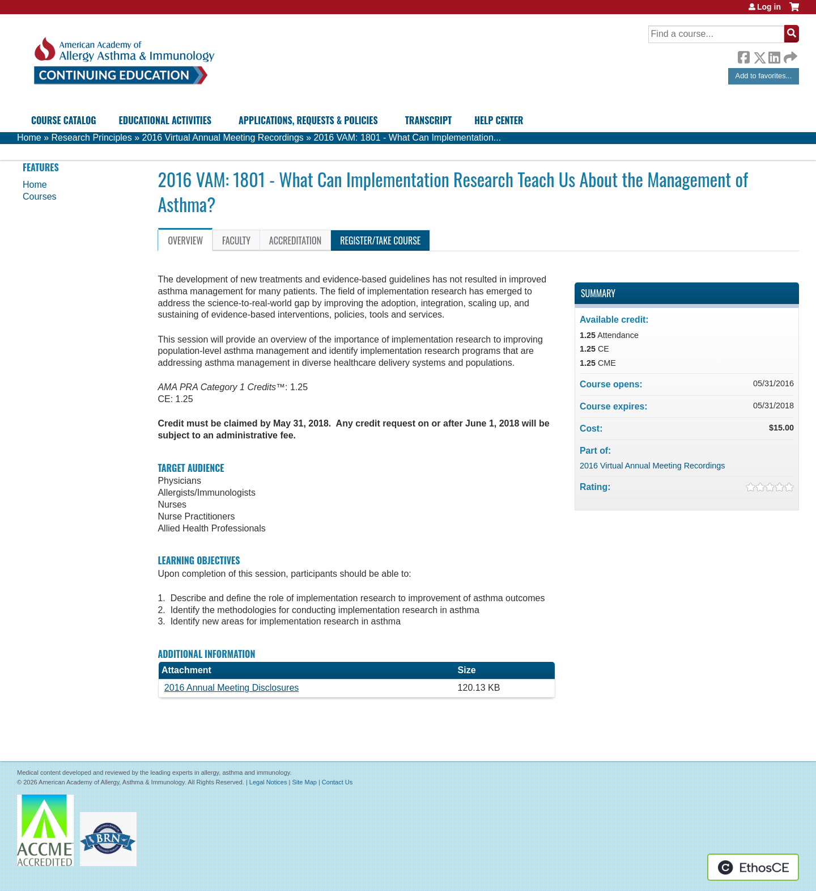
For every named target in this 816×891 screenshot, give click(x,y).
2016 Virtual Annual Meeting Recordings (223, 137)
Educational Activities (165, 120)
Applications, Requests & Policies (308, 120)
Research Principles (91, 137)
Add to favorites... (764, 75)
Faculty (236, 240)
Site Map (304, 782)
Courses (40, 196)
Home (29, 137)
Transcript (428, 120)
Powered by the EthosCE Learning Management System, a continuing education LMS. (753, 867)
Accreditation (295, 240)
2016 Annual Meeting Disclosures (231, 687)
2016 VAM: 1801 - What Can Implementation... (408, 137)
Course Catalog (63, 120)
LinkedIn (774, 55)
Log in (769, 7)
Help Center (498, 120)
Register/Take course (380, 240)
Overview (185, 240)
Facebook (743, 55)
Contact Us (337, 782)
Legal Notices (268, 782)
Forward (789, 55)
